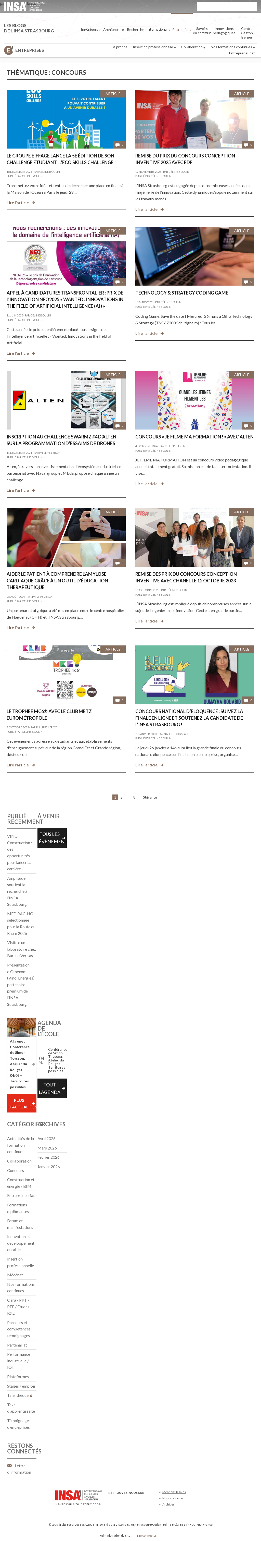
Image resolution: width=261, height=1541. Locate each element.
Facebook (111, 1500)
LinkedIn (137, 1500)
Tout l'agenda (49, 1088)
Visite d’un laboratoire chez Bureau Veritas (21, 949)
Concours (15, 1170)
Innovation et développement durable (20, 1243)
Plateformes (18, 1376)
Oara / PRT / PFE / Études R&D (18, 1306)
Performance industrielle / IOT (18, 1360)
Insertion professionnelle (154, 47)
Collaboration (193, 47)
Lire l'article (18, 202)
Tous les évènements (53, 837)
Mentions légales (174, 1492)
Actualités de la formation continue (20, 1145)
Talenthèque (19, 1395)
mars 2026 (47, 1147)
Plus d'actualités (22, 1103)
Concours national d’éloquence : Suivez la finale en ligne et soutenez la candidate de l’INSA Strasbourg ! (189, 717)
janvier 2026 (48, 1166)
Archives (168, 1504)
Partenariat (17, 1344)
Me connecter (146, 1535)
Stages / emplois (21, 1386)
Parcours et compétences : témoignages (19, 1329)
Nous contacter (173, 1498)
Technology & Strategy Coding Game (181, 293)
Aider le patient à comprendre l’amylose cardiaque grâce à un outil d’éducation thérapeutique (57, 580)
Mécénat (15, 1274)
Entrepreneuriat (242, 53)
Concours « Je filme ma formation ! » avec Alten (194, 436)
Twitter (120, 1500)
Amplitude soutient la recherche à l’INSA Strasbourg (17, 891)
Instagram (145, 1500)
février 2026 (48, 1157)
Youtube (128, 1500)
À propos (120, 47)
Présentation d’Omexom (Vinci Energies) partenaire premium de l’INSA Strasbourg (20, 984)
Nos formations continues (233, 47)
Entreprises (29, 50)
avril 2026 (46, 1138)
